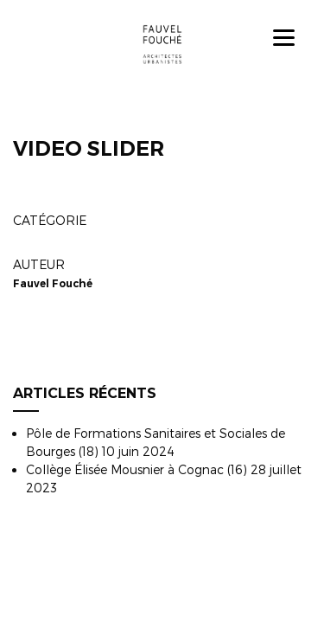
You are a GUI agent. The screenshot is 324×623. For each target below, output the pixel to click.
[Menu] (284, 37)
